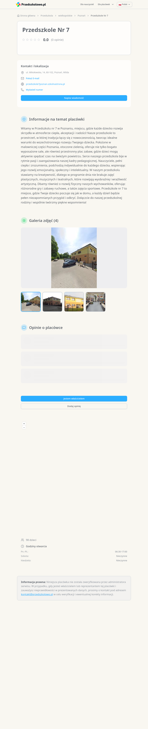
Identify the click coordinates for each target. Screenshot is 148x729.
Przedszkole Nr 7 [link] (99, 15)
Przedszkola (47, 15)
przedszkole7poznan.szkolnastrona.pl (45, 84)
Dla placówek (106, 4)
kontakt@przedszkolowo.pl (37, 594)
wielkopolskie (65, 15)
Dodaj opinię (74, 406)
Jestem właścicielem (74, 398)
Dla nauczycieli (87, 4)
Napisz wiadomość (74, 97)
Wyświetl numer (34, 89)
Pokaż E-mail (32, 78)
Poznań (81, 15)
